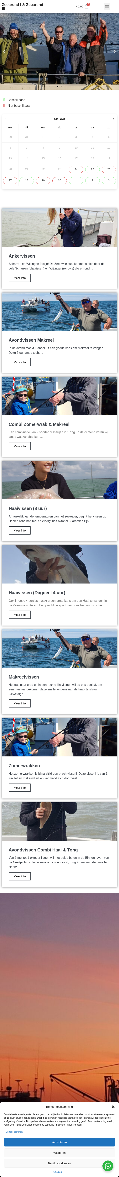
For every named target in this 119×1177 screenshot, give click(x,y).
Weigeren (59, 1152)
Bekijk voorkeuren (59, 1163)
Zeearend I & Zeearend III (22, 6)
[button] (113, 1107)
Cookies (57, 1172)
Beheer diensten (14, 1132)
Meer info (20, 277)
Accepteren (59, 1142)
